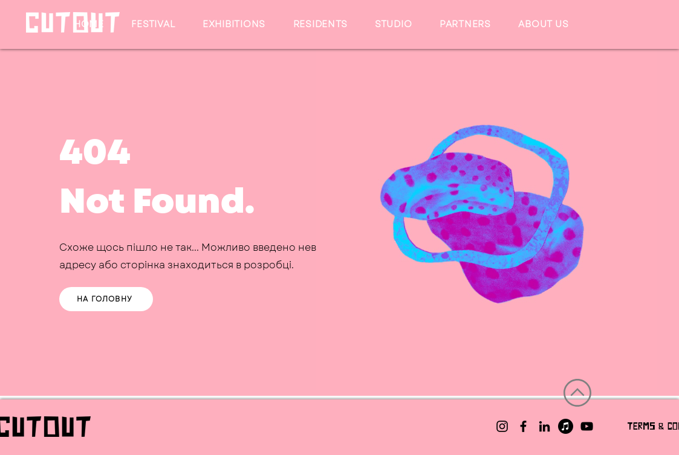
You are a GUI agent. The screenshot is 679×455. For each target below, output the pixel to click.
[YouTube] (586, 426)
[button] (153, 24)
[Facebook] (523, 426)
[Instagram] (502, 426)
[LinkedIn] (544, 426)
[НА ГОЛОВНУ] (106, 299)
